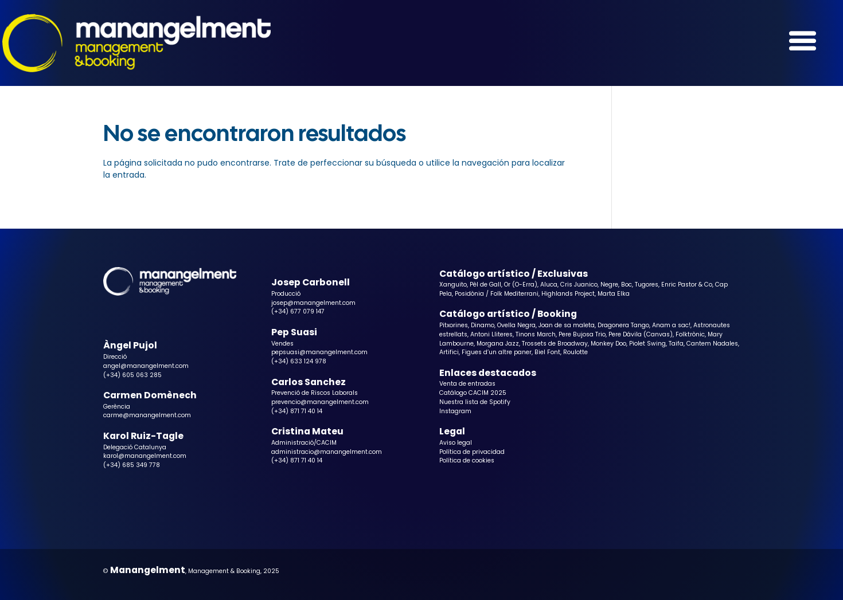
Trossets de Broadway (555, 343)
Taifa (676, 343)
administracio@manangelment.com (326, 452)
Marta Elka (614, 293)
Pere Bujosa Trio (582, 334)
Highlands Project (568, 293)
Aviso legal (455, 442)
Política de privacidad (472, 452)
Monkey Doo (608, 343)
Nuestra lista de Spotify (474, 402)
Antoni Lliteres (491, 334)
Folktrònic (690, 334)
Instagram (455, 411)
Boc (626, 284)
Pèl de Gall (485, 284)
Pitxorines (453, 325)
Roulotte (575, 352)
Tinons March (536, 334)
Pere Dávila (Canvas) (640, 334)
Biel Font (547, 352)
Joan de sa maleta (566, 325)
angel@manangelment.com (146, 366)
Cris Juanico (579, 284)
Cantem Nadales (712, 343)
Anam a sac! (671, 325)
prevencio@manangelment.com (320, 402)
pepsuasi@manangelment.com (319, 352)
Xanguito (453, 284)
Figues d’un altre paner (497, 352)
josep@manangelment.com (313, 303)
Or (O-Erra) (520, 284)
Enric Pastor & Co (686, 284)
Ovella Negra (516, 325)
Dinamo (482, 325)
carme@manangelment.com (147, 415)
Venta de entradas (467, 383)
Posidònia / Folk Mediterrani (496, 293)
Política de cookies (466, 460)
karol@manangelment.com (144, 456)
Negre (609, 284)
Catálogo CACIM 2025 (472, 393)
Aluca (548, 284)
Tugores (646, 284)
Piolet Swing (647, 343)
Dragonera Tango (623, 325)
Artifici (449, 352)
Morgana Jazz (498, 343)
